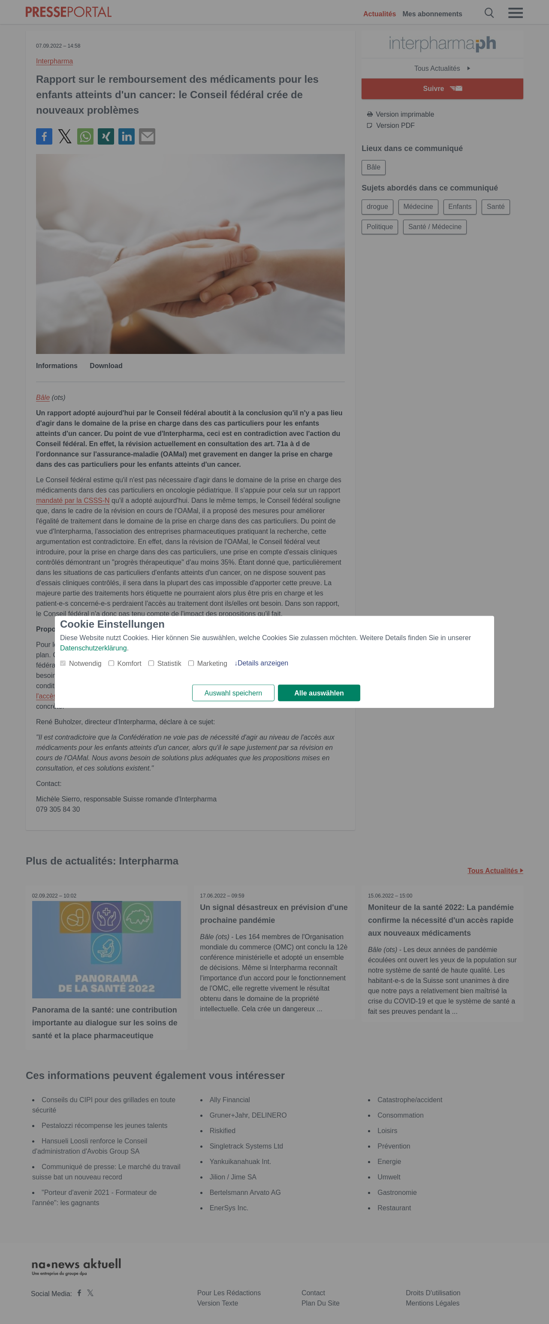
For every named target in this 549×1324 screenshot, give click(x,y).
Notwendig (85, 663)
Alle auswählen (319, 693)
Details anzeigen (263, 663)
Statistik (169, 663)
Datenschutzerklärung (93, 648)
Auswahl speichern (233, 693)
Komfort (130, 663)
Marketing (212, 663)
